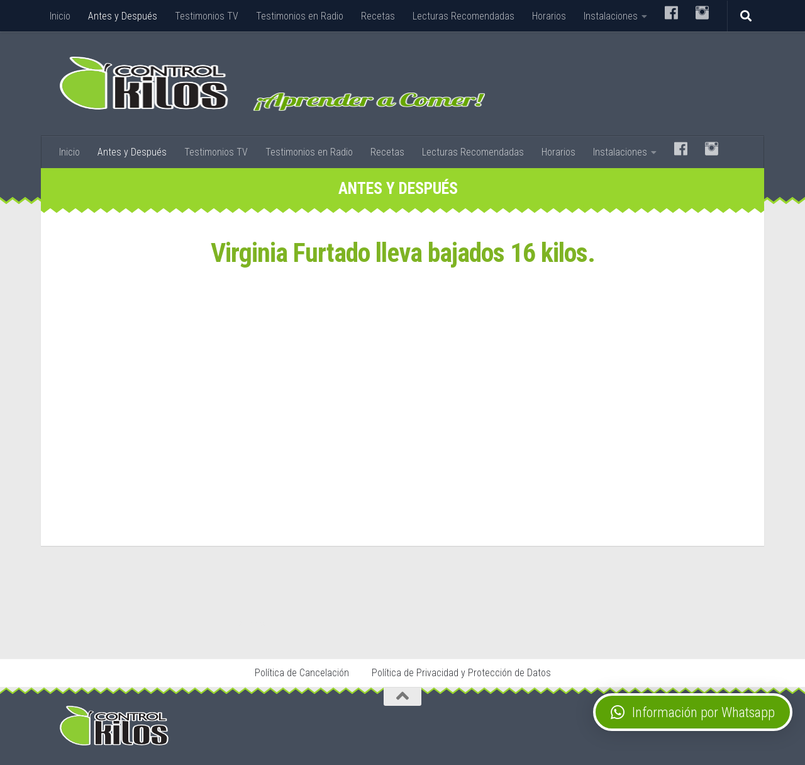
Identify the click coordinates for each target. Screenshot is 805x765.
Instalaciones (611, 16)
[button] (692, 712)
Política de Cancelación (302, 673)
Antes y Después (122, 16)
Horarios (549, 16)
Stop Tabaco (249, 622)
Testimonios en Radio (299, 16)
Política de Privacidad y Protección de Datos (461, 673)
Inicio (60, 16)
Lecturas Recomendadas (463, 16)
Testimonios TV (206, 16)
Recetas (378, 16)
